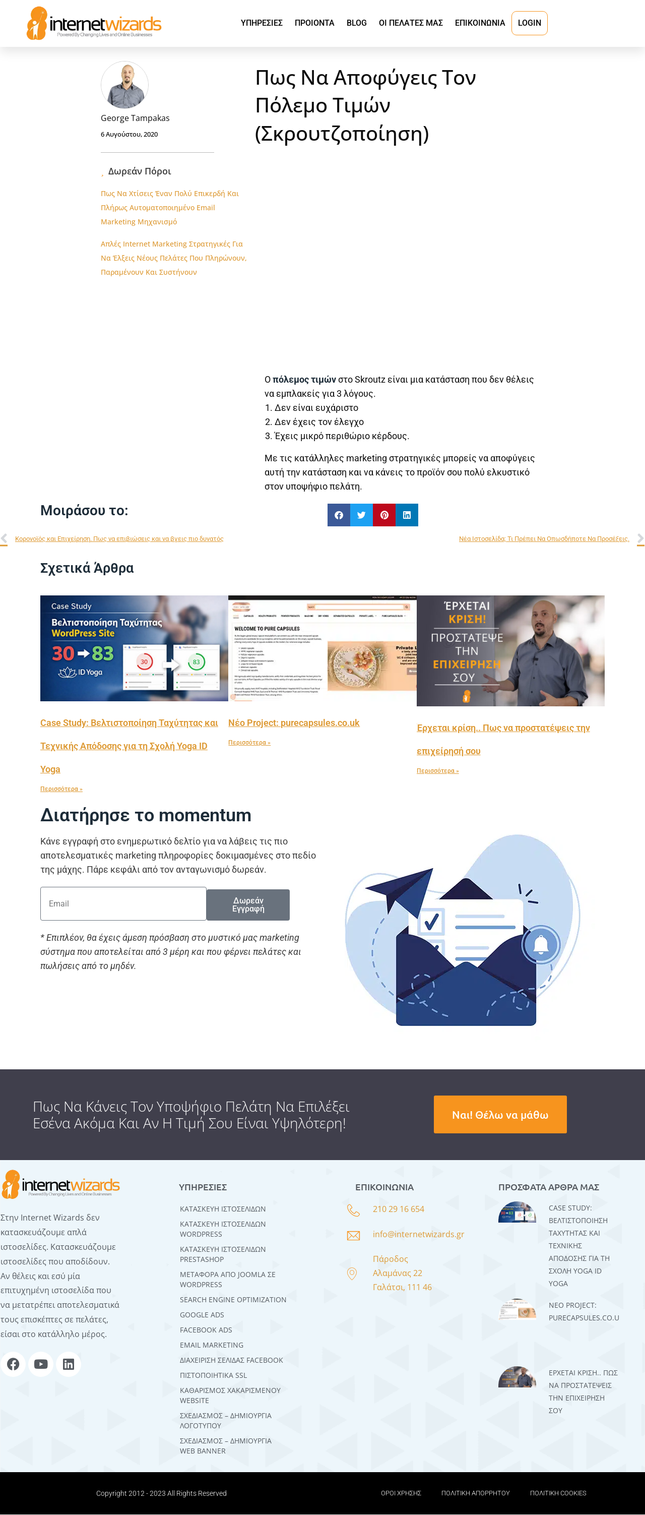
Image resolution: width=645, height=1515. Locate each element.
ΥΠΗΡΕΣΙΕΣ (262, 23)
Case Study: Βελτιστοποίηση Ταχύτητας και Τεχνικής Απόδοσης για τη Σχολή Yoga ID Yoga (129, 746)
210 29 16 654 (398, 1210)
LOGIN (529, 23)
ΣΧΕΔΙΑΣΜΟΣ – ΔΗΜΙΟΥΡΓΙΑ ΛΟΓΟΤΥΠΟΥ (226, 1421)
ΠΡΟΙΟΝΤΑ (315, 23)
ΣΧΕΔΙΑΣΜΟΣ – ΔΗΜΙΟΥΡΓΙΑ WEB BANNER (226, 1446)
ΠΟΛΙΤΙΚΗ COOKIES (558, 1493)
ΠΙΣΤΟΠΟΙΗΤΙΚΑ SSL (213, 1375)
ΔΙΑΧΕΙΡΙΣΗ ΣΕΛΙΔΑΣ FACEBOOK (231, 1360)
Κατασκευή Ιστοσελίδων (223, 1209)
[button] (339, 515)
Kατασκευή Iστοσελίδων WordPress (223, 1229)
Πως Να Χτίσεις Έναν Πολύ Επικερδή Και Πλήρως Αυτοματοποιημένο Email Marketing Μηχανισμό (170, 207)
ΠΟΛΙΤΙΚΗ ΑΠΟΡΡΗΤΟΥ (475, 1493)
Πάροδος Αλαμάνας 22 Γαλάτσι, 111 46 (402, 1273)
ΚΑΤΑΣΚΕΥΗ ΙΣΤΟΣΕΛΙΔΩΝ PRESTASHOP (223, 1254)
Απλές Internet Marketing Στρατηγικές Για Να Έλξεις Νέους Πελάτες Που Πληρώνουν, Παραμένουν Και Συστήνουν (174, 258)
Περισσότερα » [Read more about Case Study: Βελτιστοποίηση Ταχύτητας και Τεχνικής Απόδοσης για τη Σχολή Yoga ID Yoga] (61, 789)
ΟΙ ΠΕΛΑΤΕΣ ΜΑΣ (411, 23)
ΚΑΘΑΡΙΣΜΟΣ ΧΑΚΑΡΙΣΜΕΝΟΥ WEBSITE (230, 1396)
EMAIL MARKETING (211, 1345)
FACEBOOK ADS (206, 1330)
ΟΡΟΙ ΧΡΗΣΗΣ (401, 1493)
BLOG (357, 23)
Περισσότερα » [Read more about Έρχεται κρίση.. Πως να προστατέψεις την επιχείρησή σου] (438, 771)
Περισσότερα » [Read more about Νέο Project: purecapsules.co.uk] (249, 743)
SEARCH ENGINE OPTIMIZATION (233, 1300)
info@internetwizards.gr (419, 1235)
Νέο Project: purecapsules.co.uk (294, 723)
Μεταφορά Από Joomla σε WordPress (228, 1280)
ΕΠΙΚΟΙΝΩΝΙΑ (480, 23)
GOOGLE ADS (202, 1315)
